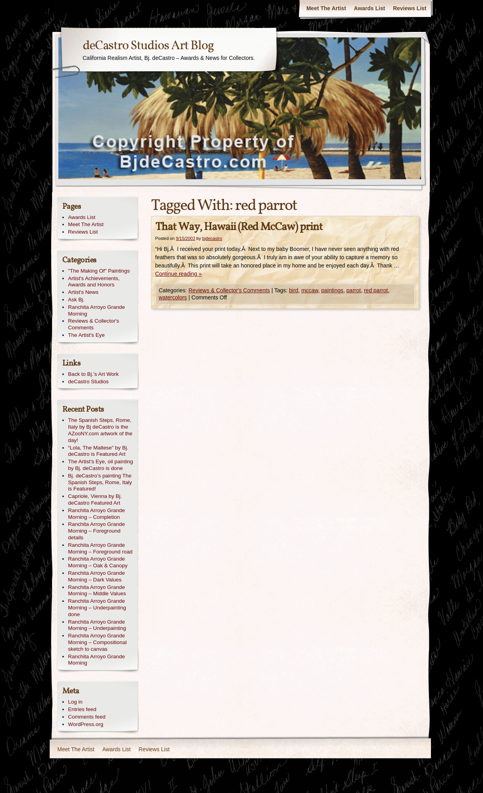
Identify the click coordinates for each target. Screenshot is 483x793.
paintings (332, 290)
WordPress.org (85, 724)
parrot (354, 290)
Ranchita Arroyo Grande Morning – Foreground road (100, 548)
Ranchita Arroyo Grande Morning (96, 310)
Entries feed (82, 709)
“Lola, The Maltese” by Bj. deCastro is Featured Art (98, 451)
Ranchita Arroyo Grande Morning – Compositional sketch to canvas (97, 642)
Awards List (369, 8)
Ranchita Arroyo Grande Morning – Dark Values (96, 576)
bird (293, 290)
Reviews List (410, 8)
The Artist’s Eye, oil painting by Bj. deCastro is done (100, 465)
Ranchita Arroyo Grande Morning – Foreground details (96, 530)
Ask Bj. (76, 300)
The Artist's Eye (86, 335)
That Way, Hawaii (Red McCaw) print (239, 227)
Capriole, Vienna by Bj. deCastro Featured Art (95, 499)
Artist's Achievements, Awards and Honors (94, 281)
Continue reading (178, 274)
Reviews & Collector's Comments (229, 290)
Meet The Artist (326, 8)
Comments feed (87, 717)
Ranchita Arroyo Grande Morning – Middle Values (97, 590)
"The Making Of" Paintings (99, 271)
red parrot (376, 290)
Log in (75, 702)
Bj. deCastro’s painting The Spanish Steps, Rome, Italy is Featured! (100, 482)
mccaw (309, 290)
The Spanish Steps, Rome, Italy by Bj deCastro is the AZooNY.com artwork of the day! (100, 430)
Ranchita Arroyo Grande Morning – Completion (96, 513)
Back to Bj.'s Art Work (93, 374)
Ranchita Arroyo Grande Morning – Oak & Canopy (98, 562)
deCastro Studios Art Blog (148, 46)
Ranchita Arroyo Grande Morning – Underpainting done (97, 607)
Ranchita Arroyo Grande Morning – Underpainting (97, 625)
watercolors (173, 297)
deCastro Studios (88, 381)
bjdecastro (212, 238)
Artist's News (83, 292)
